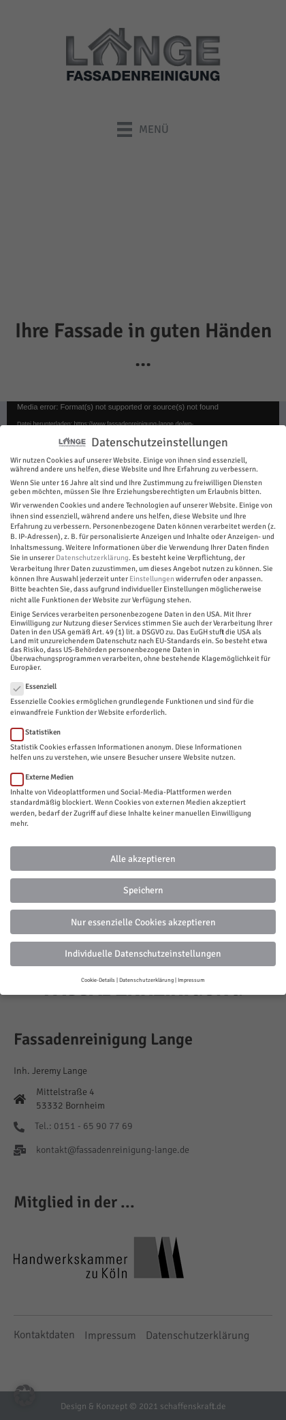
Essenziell (37, 686)
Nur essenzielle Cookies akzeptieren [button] (143, 922)
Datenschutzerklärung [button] (146, 979)
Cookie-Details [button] (98, 979)
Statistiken (39, 732)
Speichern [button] (143, 890)
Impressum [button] (191, 979)
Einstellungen (151, 578)
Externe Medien (46, 777)
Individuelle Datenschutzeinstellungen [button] (143, 953)
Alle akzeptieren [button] (143, 859)
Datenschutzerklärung (92, 557)
